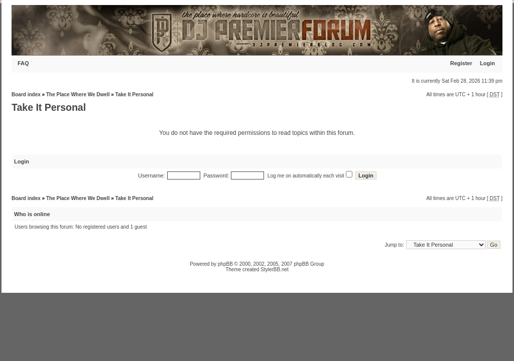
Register (461, 63)
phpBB (225, 264)
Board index (26, 94)
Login (487, 63)
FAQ (23, 63)
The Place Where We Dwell (78, 94)
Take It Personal (134, 94)
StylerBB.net (275, 269)
